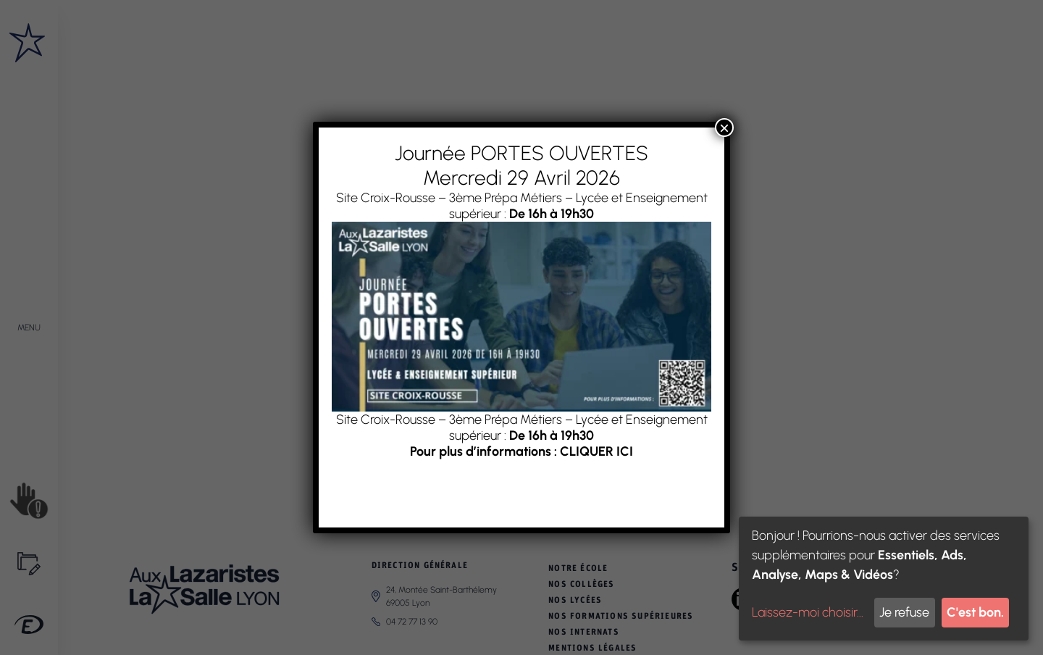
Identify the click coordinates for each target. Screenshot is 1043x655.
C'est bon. (975, 612)
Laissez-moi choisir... (807, 612)
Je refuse (904, 612)
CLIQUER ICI (596, 451)
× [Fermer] (724, 127)
